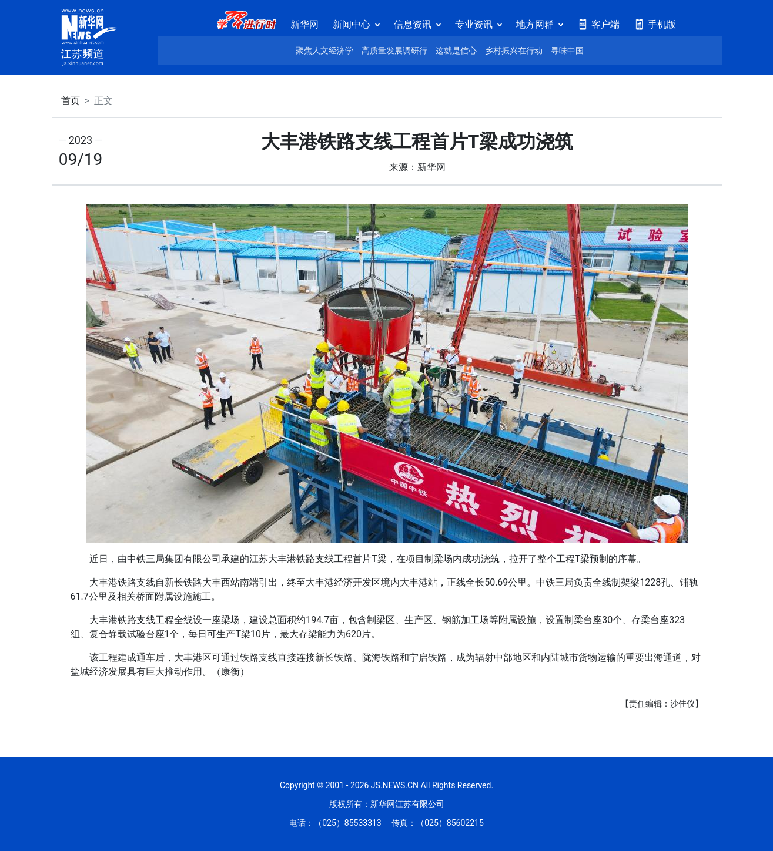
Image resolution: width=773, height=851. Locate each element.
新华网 (304, 24)
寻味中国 (567, 50)
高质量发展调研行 (394, 50)
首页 (70, 100)
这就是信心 (456, 50)
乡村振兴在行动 (514, 50)
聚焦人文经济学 (324, 50)
